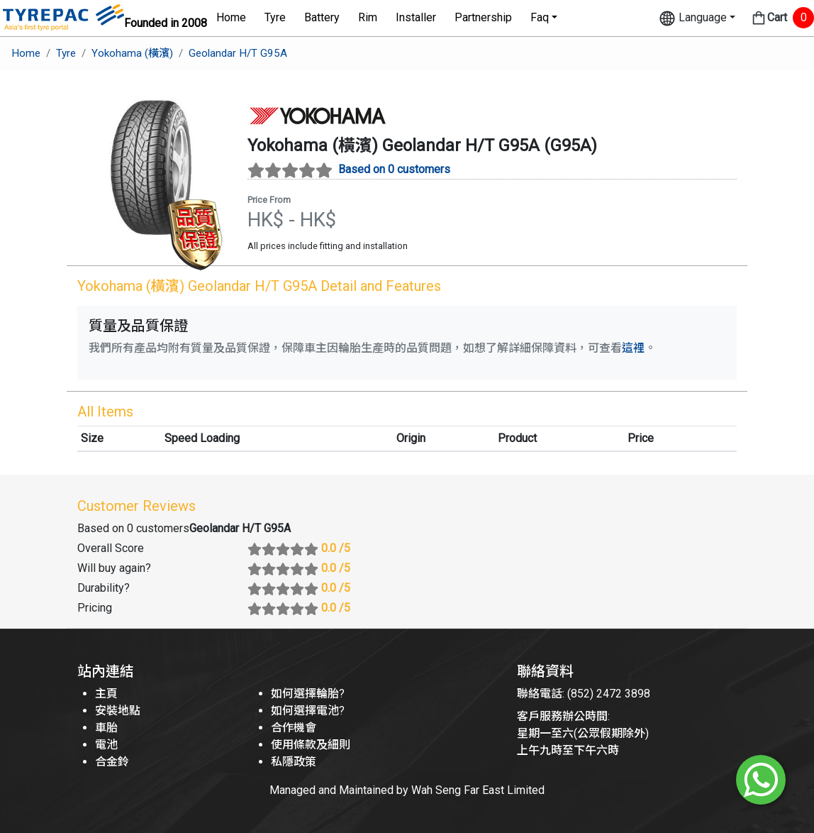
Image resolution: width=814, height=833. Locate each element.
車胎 (106, 727)
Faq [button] (539, 17)
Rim (367, 17)
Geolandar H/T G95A (238, 53)
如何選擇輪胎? (308, 693)
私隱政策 (293, 761)
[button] (697, 18)
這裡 (633, 348)
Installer (416, 17)
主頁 (106, 693)
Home (231, 17)
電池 (106, 744)
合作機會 (293, 727)
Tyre (275, 17)
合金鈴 (112, 761)
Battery (322, 17)
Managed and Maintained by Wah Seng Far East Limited (407, 790)
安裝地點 (117, 710)
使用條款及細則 (310, 744)
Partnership (483, 17)
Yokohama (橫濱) (132, 53)
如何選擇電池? (308, 710)
